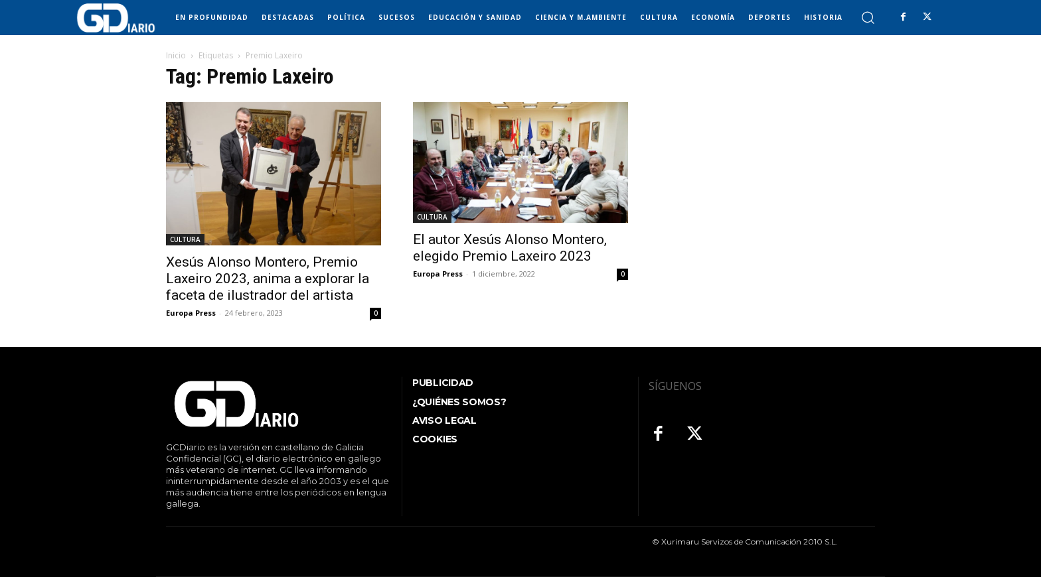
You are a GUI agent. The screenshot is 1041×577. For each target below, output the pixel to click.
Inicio (176, 55)
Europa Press (191, 313)
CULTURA (185, 239)
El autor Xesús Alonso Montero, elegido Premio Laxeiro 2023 (510, 247)
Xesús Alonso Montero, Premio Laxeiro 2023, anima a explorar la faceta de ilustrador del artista (267, 278)
